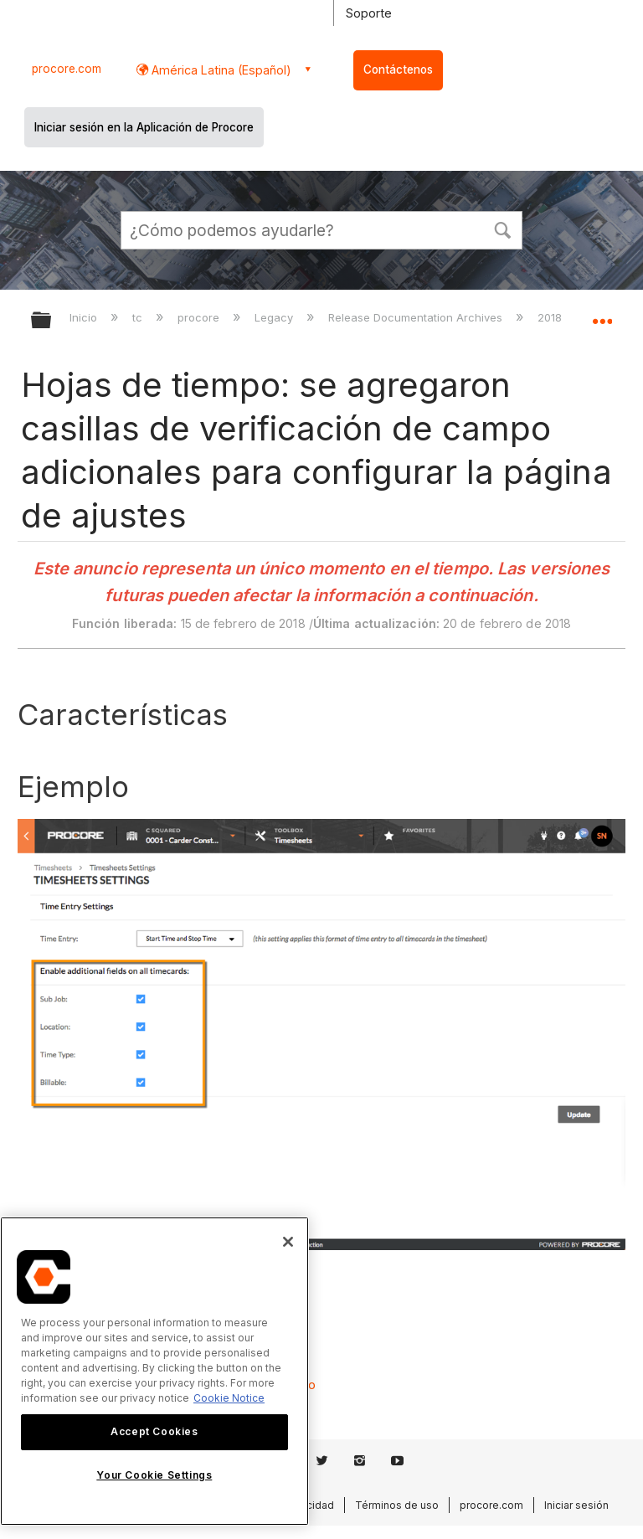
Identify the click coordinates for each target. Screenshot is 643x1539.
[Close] (288, 1241)
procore (200, 317)
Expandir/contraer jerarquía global (52, 321)
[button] (502, 228)
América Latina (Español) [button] (219, 70)
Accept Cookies (154, 1431)
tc (139, 317)
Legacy (275, 317)
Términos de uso (397, 1505)
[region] (154, 1371)
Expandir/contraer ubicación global (602, 315)
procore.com (66, 68)
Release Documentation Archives (417, 317)
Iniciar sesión (576, 1505)
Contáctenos (398, 69)
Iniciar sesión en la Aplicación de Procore (144, 127)
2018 (551, 317)
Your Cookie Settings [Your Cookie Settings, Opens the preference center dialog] (154, 1475)
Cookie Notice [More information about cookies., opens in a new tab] (229, 1398)
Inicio (84, 317)
